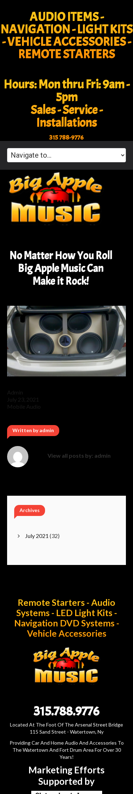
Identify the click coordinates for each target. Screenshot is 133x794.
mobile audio (24, 406)
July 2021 (37, 535)
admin (15, 392)
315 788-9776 (66, 138)
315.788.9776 (66, 711)
